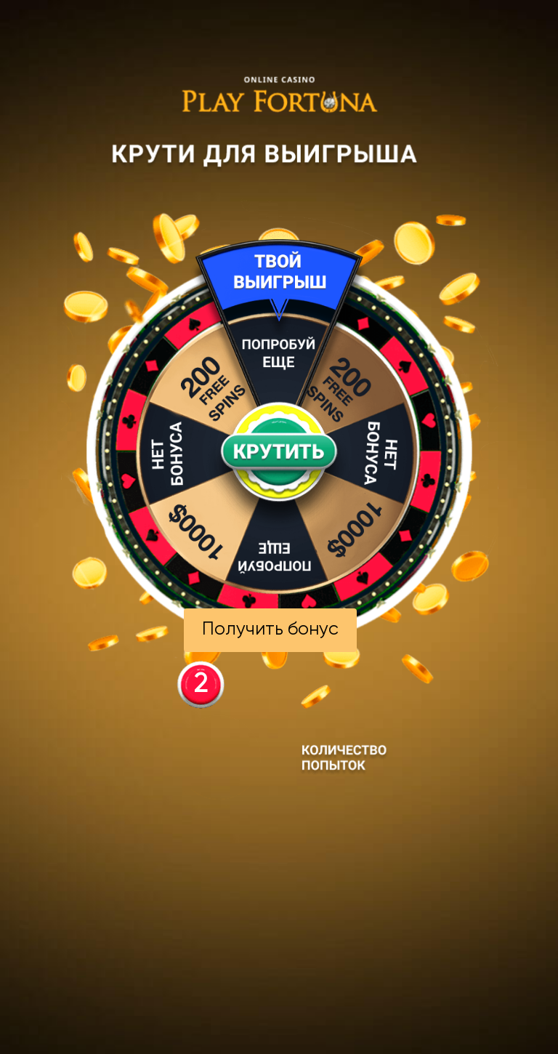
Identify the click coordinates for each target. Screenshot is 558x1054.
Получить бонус (270, 630)
